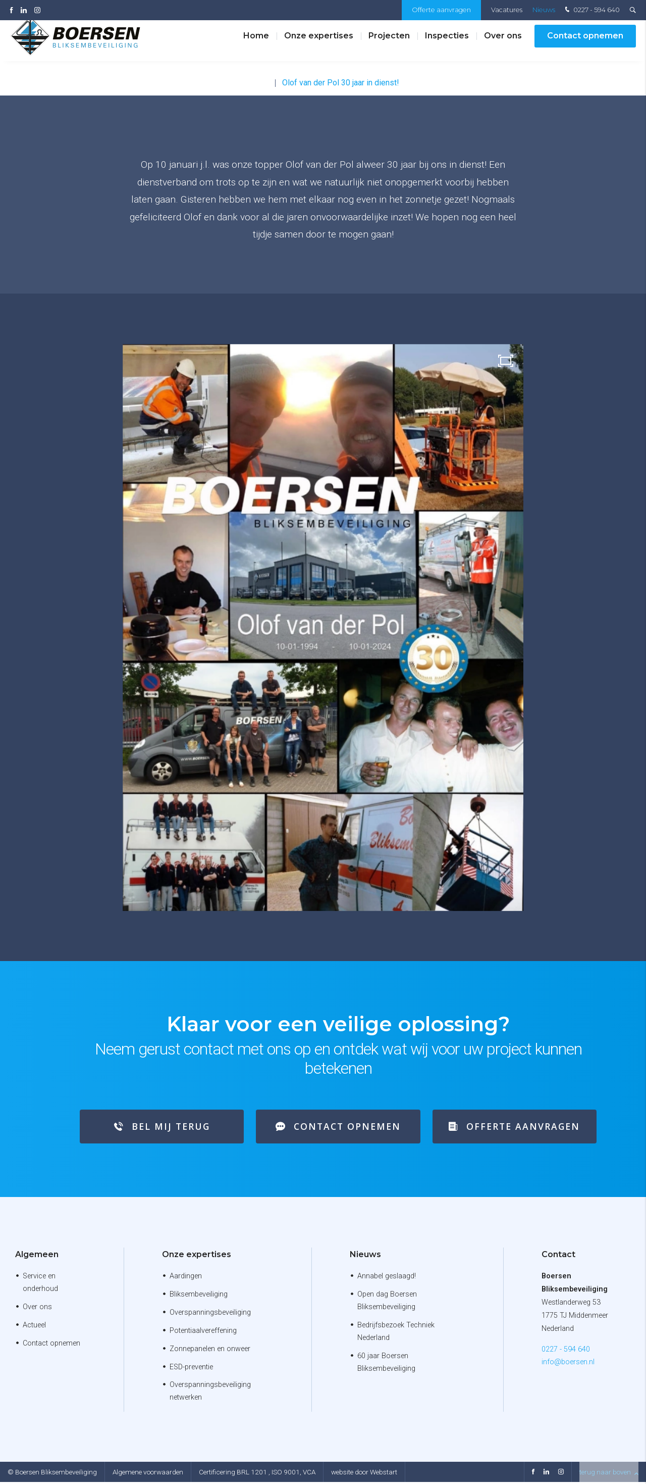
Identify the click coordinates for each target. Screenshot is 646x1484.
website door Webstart (364, 1474)
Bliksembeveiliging (199, 1296)
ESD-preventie (191, 1368)
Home (256, 45)
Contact (558, 1256)
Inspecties (447, 45)
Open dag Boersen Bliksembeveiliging (387, 1302)
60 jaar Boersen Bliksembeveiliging (386, 1363)
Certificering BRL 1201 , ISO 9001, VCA (257, 1474)
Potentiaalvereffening (203, 1332)
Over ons (503, 45)
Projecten (389, 45)
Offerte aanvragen (441, 10)
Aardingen (186, 1278)
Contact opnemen (585, 45)
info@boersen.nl (568, 1364)
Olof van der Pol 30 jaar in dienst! (340, 82)
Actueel (34, 1327)
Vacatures (506, 10)
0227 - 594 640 (591, 10)
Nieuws (543, 10)
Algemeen (37, 1256)
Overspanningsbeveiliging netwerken (210, 1393)
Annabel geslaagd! (386, 1278)
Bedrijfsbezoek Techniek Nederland (396, 1333)
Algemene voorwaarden (148, 1474)
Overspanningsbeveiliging (210, 1314)
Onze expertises (318, 45)
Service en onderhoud (40, 1284)
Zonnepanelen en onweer (210, 1350)
